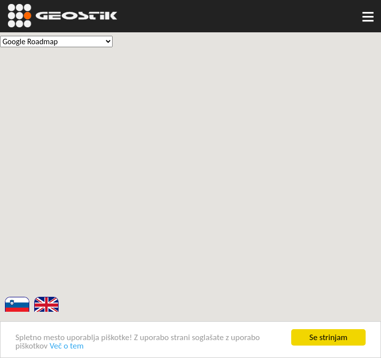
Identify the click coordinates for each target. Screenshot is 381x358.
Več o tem (67, 346)
